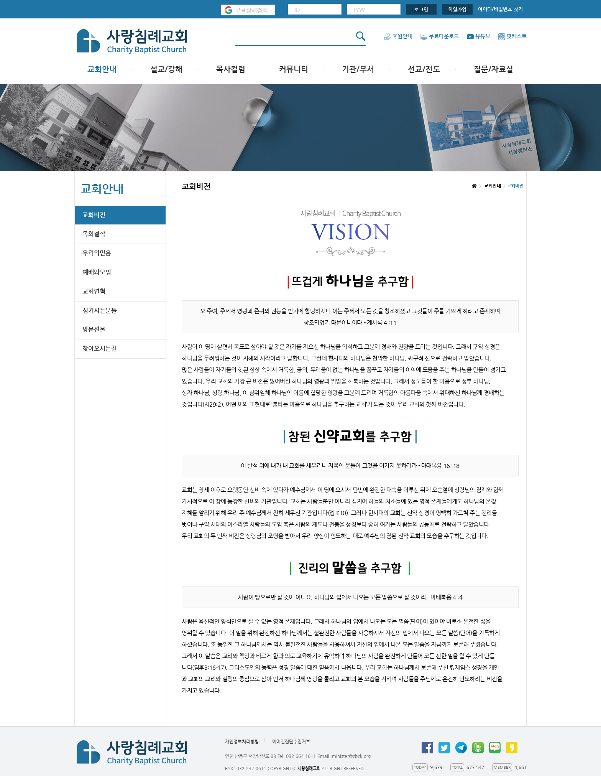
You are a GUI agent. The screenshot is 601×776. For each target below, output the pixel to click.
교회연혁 (93, 291)
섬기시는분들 (99, 310)
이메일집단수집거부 (291, 741)
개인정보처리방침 (242, 741)
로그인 (421, 9)
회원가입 (457, 9)
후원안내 (398, 36)
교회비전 (93, 215)
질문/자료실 (493, 69)
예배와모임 (96, 272)
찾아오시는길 (99, 348)
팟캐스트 (512, 36)
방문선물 (93, 329)
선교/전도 (424, 69)
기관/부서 (358, 69)
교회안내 (102, 69)
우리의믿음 (96, 253)
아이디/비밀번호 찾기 (500, 9)
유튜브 (478, 36)
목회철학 (93, 233)
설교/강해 (166, 69)
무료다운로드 (439, 36)
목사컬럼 (230, 69)
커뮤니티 (293, 69)
